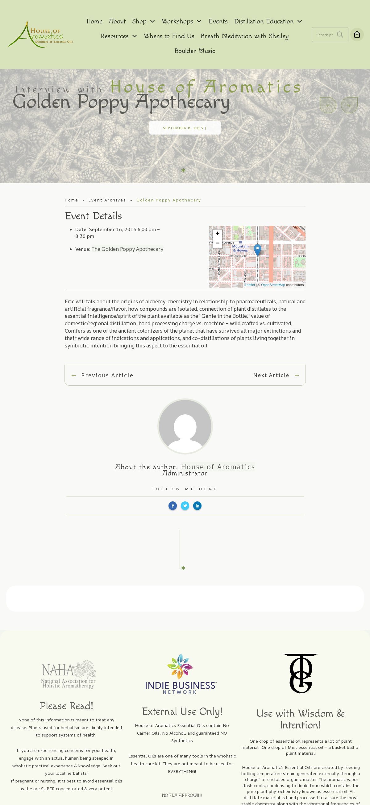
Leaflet (250, 267)
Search (340, 35)
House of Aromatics (218, 448)
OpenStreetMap (273, 267)
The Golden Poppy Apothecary (127, 230)
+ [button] (217, 216)
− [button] (217, 225)
